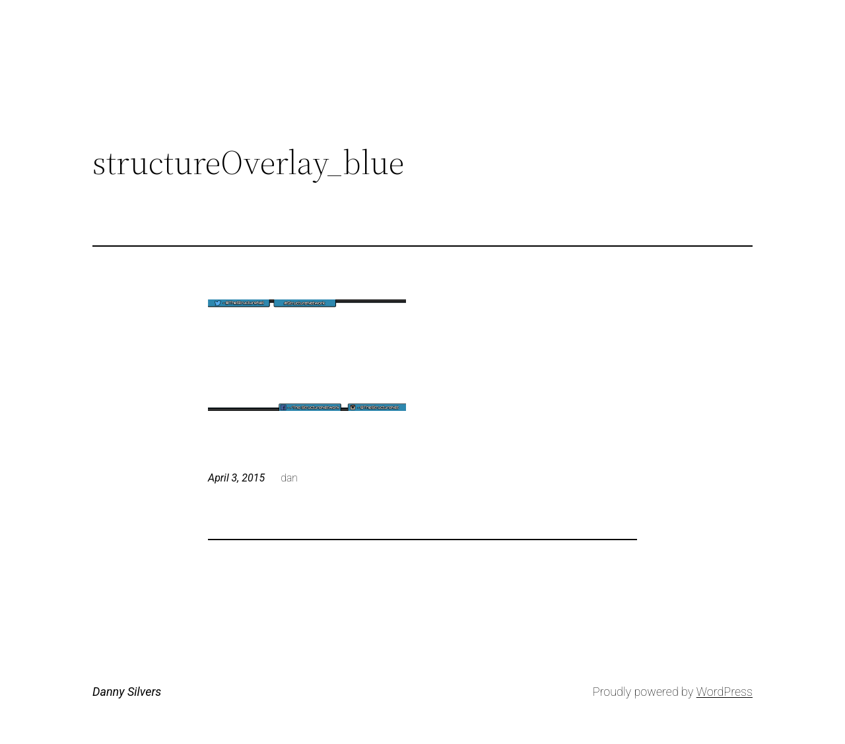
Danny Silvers (126, 691)
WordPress (724, 691)
